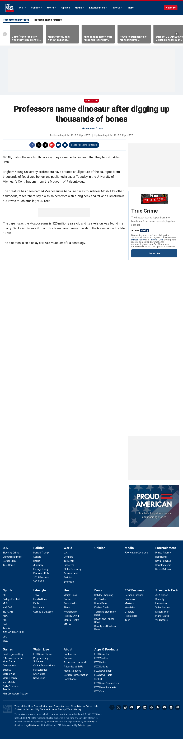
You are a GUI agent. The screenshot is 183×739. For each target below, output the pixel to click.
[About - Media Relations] (72, 670)
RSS (158, 707)
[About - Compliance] (70, 679)
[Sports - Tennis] (6, 628)
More (131, 7)
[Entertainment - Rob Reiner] (161, 556)
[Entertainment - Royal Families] (163, 561)
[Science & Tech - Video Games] (162, 607)
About (68, 649)
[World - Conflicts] (68, 556)
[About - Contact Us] (70, 654)
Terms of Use (156, 239)
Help (96, 706)
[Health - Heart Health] (70, 611)
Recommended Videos (16, 19)
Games (8, 649)
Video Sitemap (74, 709)
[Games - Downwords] (9, 665)
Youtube (131, 707)
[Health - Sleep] (67, 607)
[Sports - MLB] (5, 603)
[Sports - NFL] (5, 595)
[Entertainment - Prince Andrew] (163, 552)
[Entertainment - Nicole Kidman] (163, 569)
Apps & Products (106, 649)
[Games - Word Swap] (9, 673)
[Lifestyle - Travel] (36, 595)
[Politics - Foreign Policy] (40, 569)
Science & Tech (166, 590)
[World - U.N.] (66, 552)
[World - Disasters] (69, 565)
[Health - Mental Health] (71, 620)
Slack (151, 707)
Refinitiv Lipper (84, 725)
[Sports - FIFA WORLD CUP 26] (13, 632)
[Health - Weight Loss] (70, 595)
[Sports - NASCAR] (7, 607)
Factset (50, 721)
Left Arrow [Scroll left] (5, 34)
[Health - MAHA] (67, 624)
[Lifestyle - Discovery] (38, 607)
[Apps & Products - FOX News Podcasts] (105, 687)
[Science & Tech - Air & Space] (161, 595)
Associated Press (92, 128)
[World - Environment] (71, 573)
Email (65, 145)
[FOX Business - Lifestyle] (129, 611)
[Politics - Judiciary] (38, 565)
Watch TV (171, 7)
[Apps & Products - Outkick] (98, 679)
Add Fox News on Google (85, 145)
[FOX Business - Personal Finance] (134, 595)
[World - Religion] (68, 577)
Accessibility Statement (38, 709)
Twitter (38, 145)
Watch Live (41, 649)
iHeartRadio (177, 707)
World (50, 7)
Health (68, 590)
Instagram (125, 707)
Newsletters (164, 707)
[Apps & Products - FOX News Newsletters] (106, 683)
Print (58, 145)
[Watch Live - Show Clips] (39, 673)
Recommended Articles (48, 19)
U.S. (21, 7)
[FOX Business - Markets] (129, 603)
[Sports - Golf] (5, 624)
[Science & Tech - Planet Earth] (162, 615)
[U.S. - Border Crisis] (10, 561)
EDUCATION (91, 100)
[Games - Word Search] (10, 678)
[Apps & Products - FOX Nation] (100, 662)
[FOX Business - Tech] (127, 620)
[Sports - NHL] (5, 620)
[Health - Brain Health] (70, 603)
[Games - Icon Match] (9, 682)
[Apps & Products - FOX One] (99, 691)
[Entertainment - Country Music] (163, 565)
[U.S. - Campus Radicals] (12, 556)
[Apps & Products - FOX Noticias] (101, 666)
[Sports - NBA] (5, 615)
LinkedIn (144, 707)
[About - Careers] (68, 658)
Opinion (65, 7)
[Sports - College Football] (11, 599)
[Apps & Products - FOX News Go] (101, 654)
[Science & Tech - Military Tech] (162, 611)
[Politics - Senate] (37, 556)
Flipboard (52, 145)
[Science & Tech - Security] (159, 599)
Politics (35, 7)
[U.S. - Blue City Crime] (11, 552)
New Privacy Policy (38, 706)
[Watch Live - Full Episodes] (40, 669)
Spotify (171, 707)
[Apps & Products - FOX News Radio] (103, 675)
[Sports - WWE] (5, 640)
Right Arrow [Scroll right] (177, 34)
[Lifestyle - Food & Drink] (40, 599)
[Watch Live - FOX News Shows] (42, 654)
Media (78, 7)
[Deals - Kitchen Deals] (101, 607)
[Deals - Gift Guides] (100, 599)
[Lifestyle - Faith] (36, 603)
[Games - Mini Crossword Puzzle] (15, 693)
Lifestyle (39, 590)
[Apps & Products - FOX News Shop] (103, 670)
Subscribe (154, 253)
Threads (45, 145)
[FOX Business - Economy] (130, 599)
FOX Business (134, 590)
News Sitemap (58, 709)
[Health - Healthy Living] (71, 615)
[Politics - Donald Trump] (41, 552)
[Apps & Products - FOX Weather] (101, 658)
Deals (98, 590)
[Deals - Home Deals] (100, 603)
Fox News (10, 8)
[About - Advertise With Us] (73, 666)
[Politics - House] (36, 561)
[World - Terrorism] (69, 561)
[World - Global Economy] (72, 569)
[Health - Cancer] (68, 599)
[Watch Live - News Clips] (39, 678)
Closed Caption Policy (81, 706)
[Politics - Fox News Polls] (41, 573)
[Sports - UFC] (5, 636)
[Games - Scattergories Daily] (13, 654)
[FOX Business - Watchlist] (130, 607)
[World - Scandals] (69, 581)
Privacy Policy (138, 239)
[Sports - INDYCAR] (8, 611)
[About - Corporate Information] (76, 675)
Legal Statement (32, 725)
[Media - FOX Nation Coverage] (136, 552)
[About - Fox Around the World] (75, 662)
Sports (116, 7)
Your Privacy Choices (59, 706)
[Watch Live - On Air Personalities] (44, 665)
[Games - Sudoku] (7, 669)
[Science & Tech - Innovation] (161, 603)
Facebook (32, 145)
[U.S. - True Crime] (9, 565)
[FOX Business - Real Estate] (131, 615)
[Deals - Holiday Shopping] (103, 595)
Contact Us (20, 709)
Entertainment (97, 7)
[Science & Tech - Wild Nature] (161, 620)
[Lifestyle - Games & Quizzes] (43, 611)
